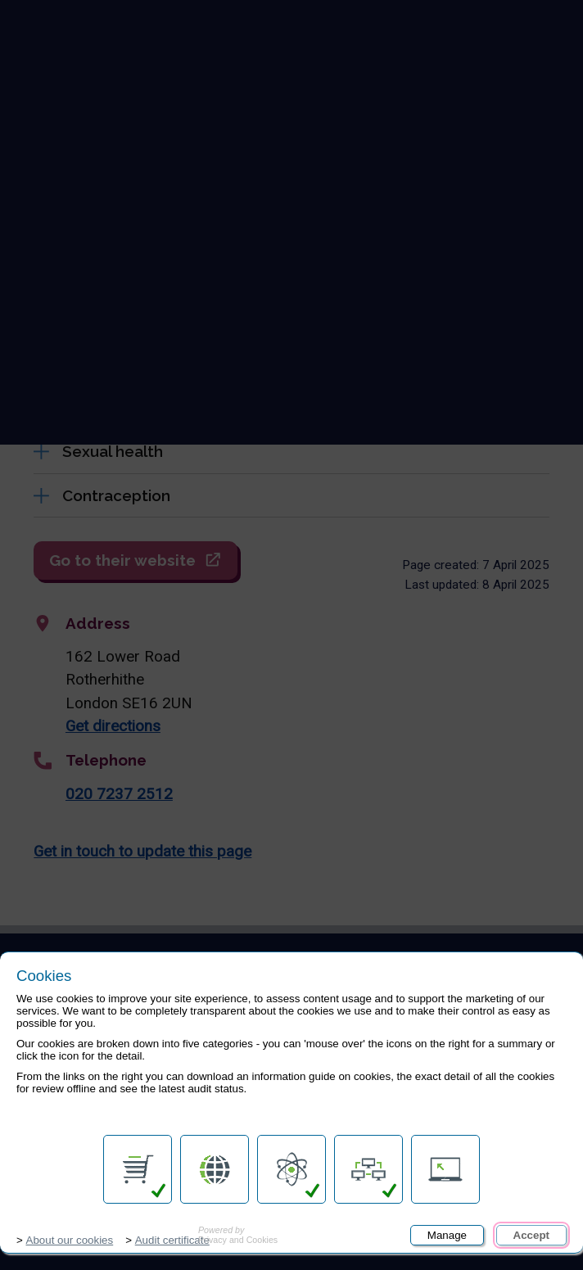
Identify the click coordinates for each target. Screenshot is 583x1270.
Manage (447, 1235)
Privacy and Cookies (238, 1235)
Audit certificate (172, 1240)
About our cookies (70, 1240)
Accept (531, 1235)
